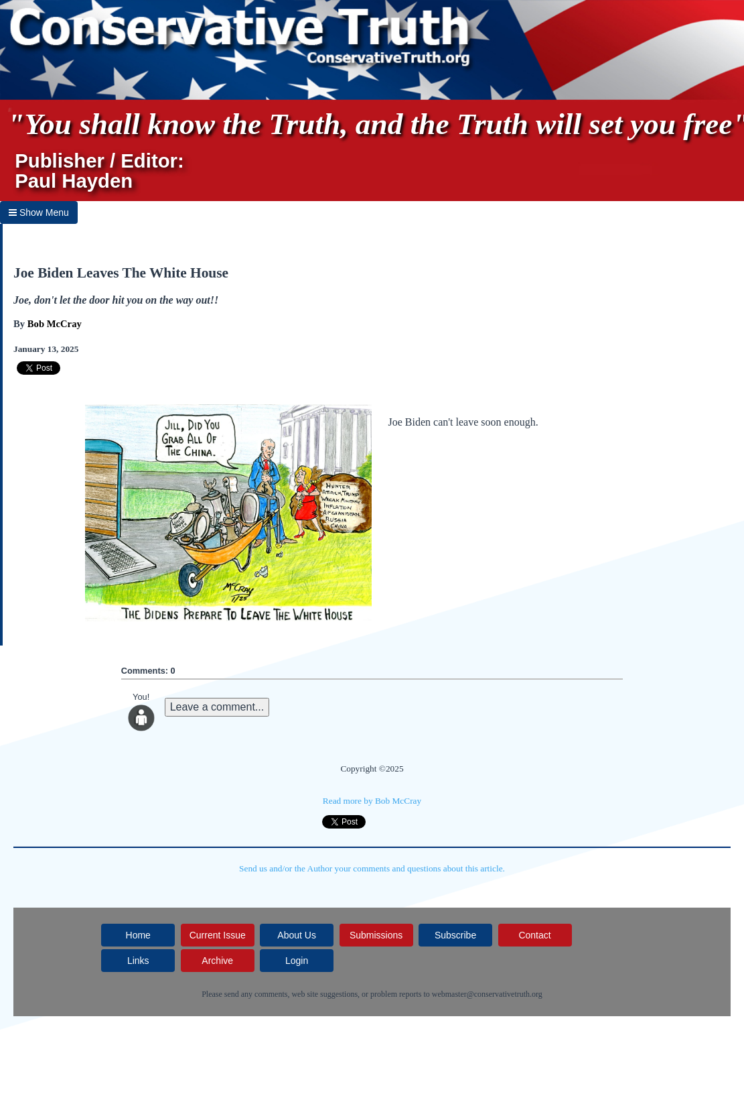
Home (138, 935)
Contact (534, 935)
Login (296, 960)
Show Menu (39, 212)
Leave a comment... (217, 707)
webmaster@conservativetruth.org (487, 994)
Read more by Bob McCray (372, 801)
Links (138, 960)
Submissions (376, 935)
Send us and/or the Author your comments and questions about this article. (372, 868)
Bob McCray (54, 323)
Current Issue (218, 935)
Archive (217, 960)
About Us (296, 935)
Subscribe (455, 935)
